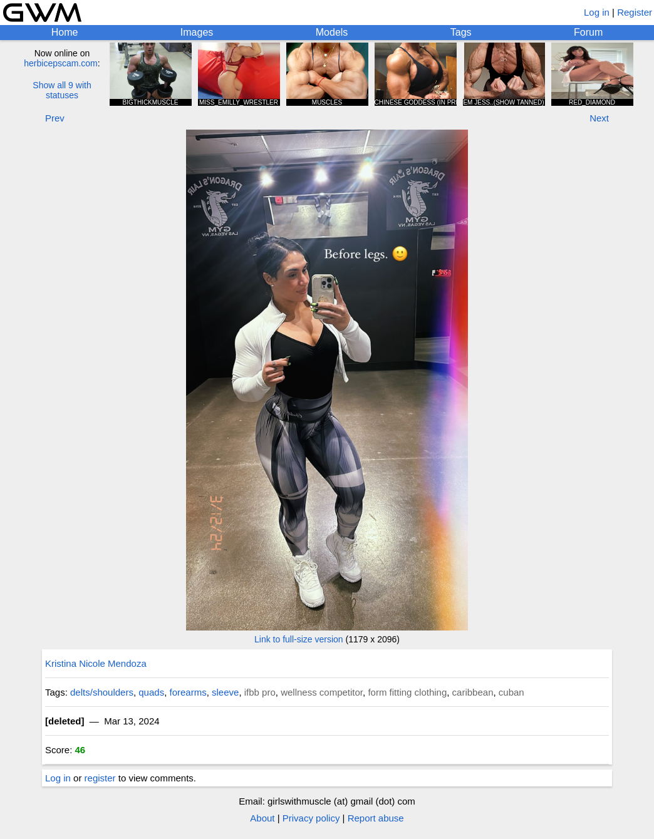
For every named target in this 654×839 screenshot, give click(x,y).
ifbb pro (260, 692)
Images (196, 32)
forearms (188, 692)
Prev (55, 118)
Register (634, 12)
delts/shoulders (101, 692)
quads (151, 692)
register (100, 778)
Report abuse (376, 818)
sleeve (225, 692)
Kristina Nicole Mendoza (96, 663)
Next (599, 118)
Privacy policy (311, 818)
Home (64, 32)
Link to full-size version (298, 639)
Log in (597, 12)
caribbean (473, 692)
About (262, 818)
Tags (461, 32)
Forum (588, 32)
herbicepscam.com (61, 63)
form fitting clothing (407, 692)
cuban (511, 692)
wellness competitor (322, 692)
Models (332, 32)
